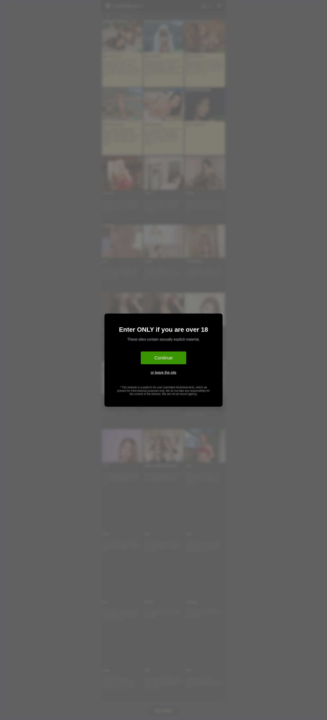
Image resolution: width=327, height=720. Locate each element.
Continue (163, 357)
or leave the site (163, 372)
